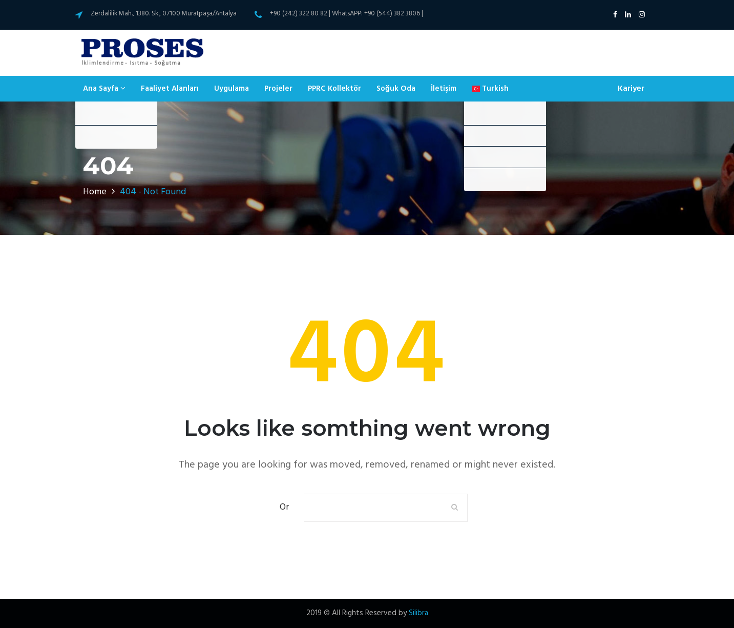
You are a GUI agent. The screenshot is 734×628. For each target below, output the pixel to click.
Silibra (418, 613)
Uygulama (231, 89)
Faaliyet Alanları (170, 89)
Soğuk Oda (395, 89)
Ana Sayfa (104, 89)
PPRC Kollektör (334, 89)
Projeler (278, 89)
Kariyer (631, 88)
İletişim (443, 89)
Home (95, 192)
